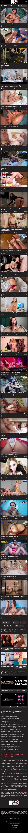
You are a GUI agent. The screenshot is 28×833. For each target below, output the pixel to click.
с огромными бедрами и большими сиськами (14, 726)
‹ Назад (5, 622)
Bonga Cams (4, 618)
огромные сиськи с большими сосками (12, 736)
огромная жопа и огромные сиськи (11, 729)
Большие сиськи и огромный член (11, 737)
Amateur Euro (4, 190)
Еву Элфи (9, 785)
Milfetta (3, 253)
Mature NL (4, 149)
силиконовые (12, 775)
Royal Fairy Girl (4, 275)
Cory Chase (4, 108)
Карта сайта (14, 827)
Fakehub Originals (5, 558)
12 (11, 626)
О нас (14, 829)
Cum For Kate (4, 170)
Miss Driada (4, 456)
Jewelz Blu (4, 46)
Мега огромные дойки (8, 744)
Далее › (21, 626)
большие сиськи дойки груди (9, 716)
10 (5, 626)
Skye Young (4, 211)
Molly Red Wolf (4, 374)
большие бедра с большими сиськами (12, 731)
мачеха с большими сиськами (10, 749)
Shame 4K (4, 232)
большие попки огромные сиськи (11, 732)
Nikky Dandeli (4, 334)
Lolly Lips (3, 315)
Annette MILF (4, 67)
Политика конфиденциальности (14, 821)
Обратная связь (14, 825)
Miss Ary (3, 26)
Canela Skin (4, 88)
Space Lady (4, 478)
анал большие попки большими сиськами (13, 734)
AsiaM (3, 396)
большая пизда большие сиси (10, 739)
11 (8, 626)
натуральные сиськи (12, 715)
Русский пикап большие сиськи (10, 751)
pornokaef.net (23, 810)
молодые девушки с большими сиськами (13, 742)
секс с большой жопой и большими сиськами (14, 728)
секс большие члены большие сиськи (12, 741)
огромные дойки (19, 768)
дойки (3, 715)
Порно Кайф (23, 792)
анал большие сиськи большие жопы (12, 723)
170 (17, 626)
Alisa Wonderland (5, 416)
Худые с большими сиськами (10, 747)
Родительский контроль (14, 823)
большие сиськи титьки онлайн (10, 718)
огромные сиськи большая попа (10, 724)
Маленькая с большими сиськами (11, 746)
